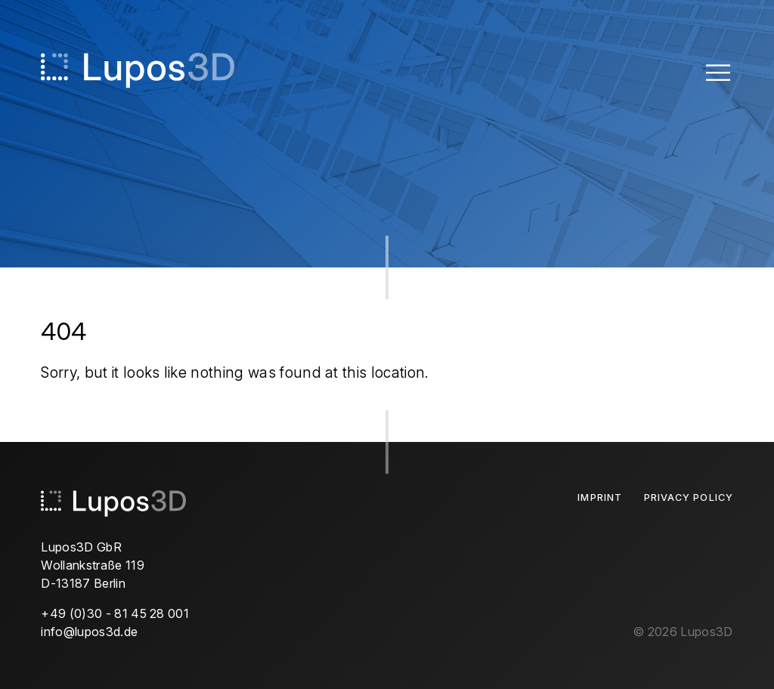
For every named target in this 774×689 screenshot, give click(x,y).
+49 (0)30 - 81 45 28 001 (115, 613)
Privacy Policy (688, 497)
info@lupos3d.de (89, 631)
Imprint (599, 497)
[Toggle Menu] (718, 72)
